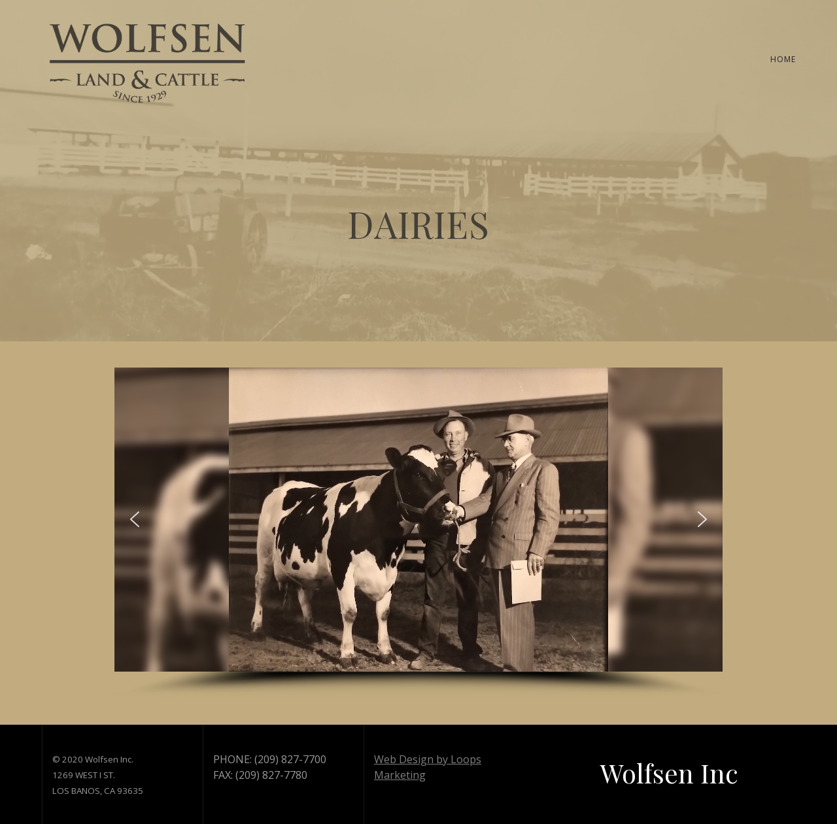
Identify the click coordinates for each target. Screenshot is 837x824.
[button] (134, 519)
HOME (783, 59)
